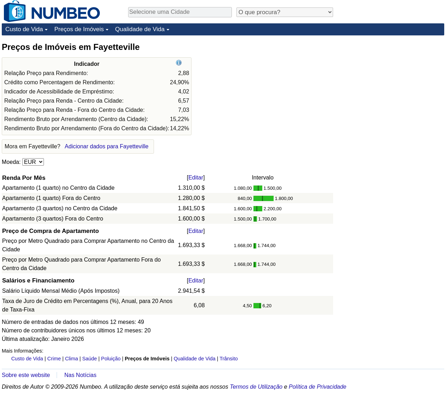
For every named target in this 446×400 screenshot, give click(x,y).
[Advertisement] (365, 147)
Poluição (111, 358)
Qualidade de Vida (140, 29)
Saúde (89, 358)
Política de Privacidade (318, 387)
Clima (71, 358)
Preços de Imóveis (79, 29)
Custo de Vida (24, 29)
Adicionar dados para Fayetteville (107, 146)
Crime (54, 358)
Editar (195, 178)
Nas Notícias (80, 375)
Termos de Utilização (256, 387)
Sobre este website (26, 375)
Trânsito (228, 358)
